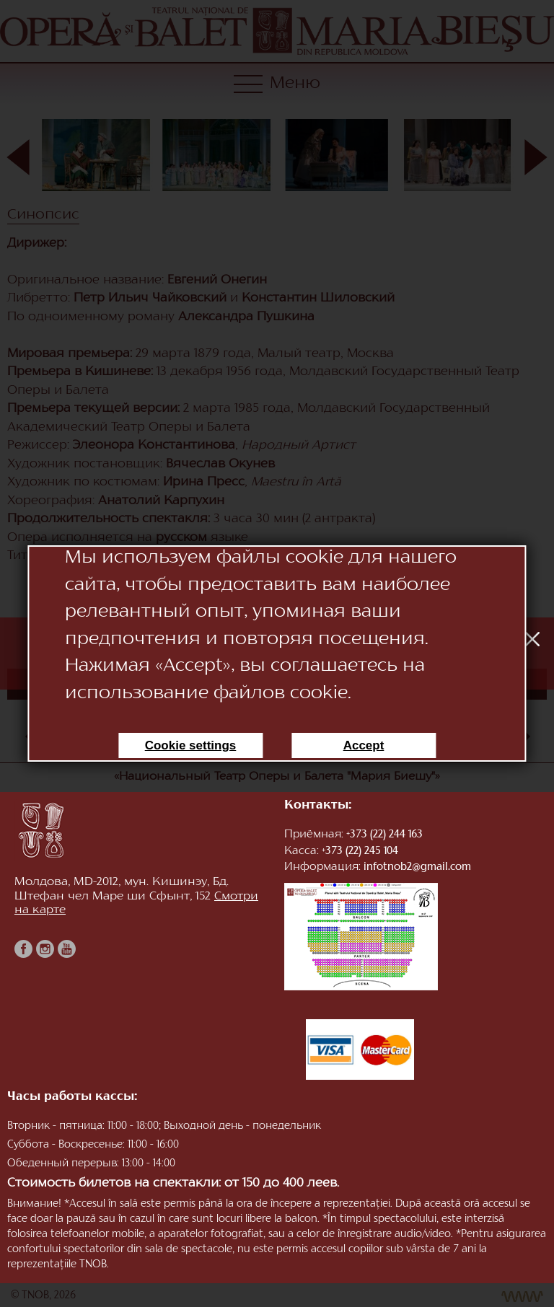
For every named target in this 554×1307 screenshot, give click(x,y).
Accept (363, 745)
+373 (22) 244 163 (384, 835)
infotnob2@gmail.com (417, 867)
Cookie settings (191, 745)
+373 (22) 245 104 (360, 851)
